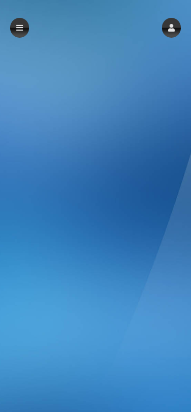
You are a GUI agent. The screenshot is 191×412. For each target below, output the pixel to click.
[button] (171, 28)
